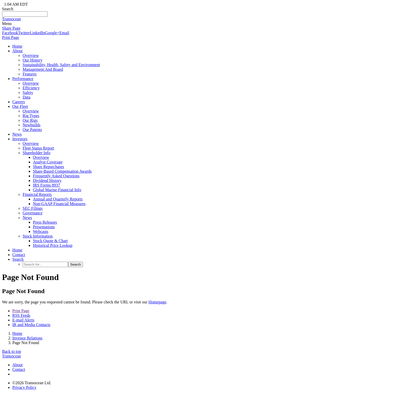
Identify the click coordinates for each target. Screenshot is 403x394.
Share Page (11, 28)
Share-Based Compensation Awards (62, 171)
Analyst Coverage (47, 162)
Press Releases (45, 222)
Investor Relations (27, 338)
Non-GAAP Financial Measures (59, 204)
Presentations (44, 227)
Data (26, 97)
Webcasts (40, 231)
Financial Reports (37, 194)
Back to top (11, 351)
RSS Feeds (21, 315)
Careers (18, 102)
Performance (22, 78)
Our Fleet (20, 106)
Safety (28, 92)
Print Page (10, 37)
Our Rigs (30, 120)
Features (29, 74)
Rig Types (31, 115)
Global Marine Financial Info (57, 190)
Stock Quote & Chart (50, 241)
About (17, 51)
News (17, 134)
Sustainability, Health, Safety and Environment (61, 65)
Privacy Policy (24, 387)
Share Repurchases (48, 166)
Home (17, 333)
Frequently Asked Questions (56, 176)
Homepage (157, 302)
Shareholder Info (36, 153)
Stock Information (38, 236)
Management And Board (43, 69)
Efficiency (31, 88)
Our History (32, 60)
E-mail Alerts (23, 320)
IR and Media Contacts (31, 324)
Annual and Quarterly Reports (58, 199)
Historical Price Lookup (52, 245)
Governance (32, 213)
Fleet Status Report (38, 148)
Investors (20, 139)
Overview (31, 55)
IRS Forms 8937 (46, 185)
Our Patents (32, 129)
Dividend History (47, 180)
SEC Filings (33, 208)
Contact (18, 369)
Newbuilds (31, 125)
